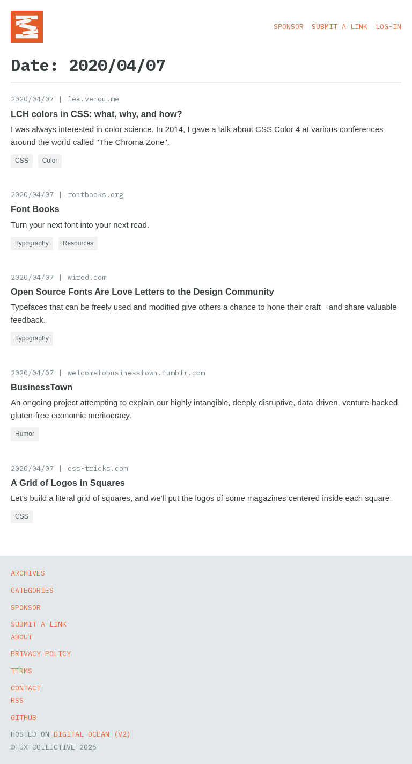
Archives (28, 573)
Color (50, 160)
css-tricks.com (98, 468)
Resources (78, 243)
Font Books (35, 209)
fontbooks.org (95, 194)
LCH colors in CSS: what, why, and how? (96, 114)
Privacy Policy (41, 653)
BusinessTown (41, 387)
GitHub (23, 717)
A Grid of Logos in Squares (68, 482)
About (21, 637)
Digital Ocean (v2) (92, 734)
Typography (32, 243)
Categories (32, 590)
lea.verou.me (93, 99)
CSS (21, 160)
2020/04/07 (32, 99)
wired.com (87, 277)
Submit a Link (339, 26)
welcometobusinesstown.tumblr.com (136, 372)
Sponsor (289, 26)
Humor (24, 434)
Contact (26, 688)
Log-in (388, 26)
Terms (21, 670)
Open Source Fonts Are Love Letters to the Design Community (142, 291)
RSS (17, 700)
